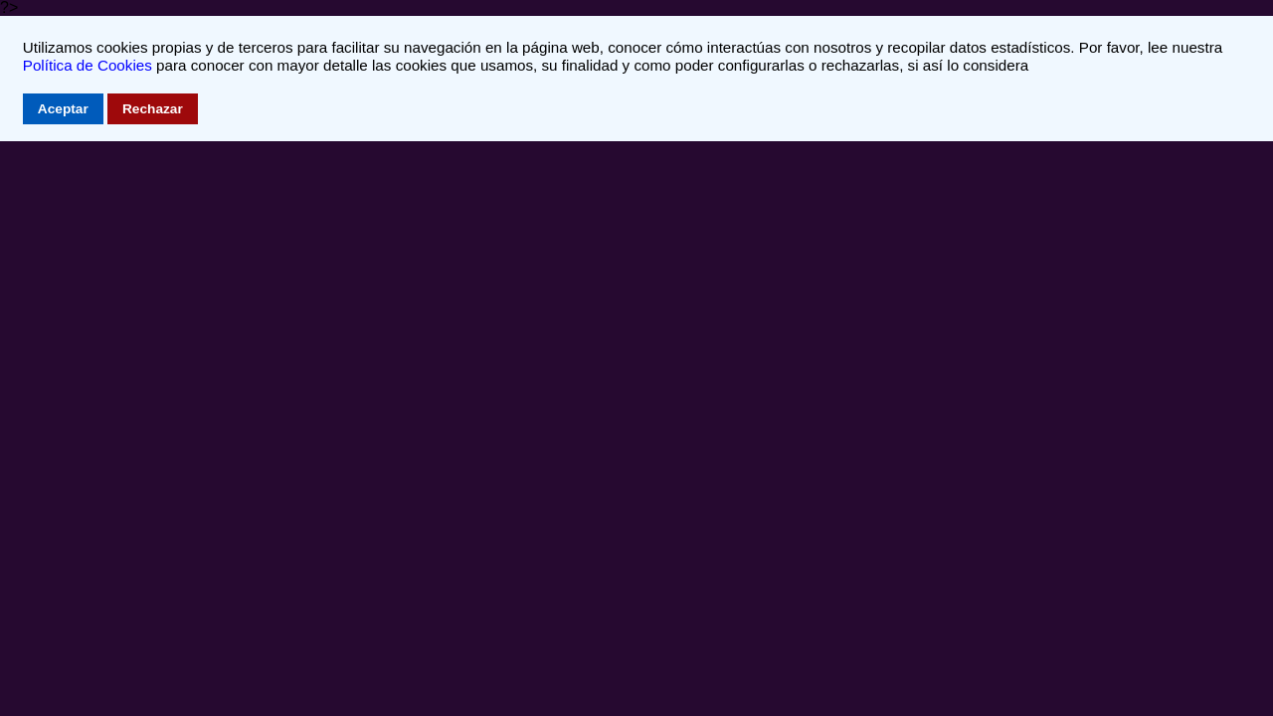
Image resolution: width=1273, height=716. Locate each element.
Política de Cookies (87, 65)
